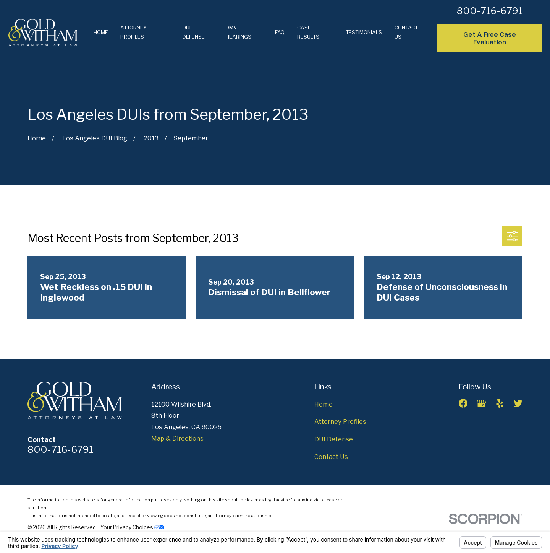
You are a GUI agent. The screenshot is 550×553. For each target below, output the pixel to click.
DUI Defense (333, 439)
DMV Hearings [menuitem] (238, 32)
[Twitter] (518, 403)
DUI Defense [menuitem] (194, 32)
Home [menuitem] (101, 32)
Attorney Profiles (340, 421)
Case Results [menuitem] (308, 32)
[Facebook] (463, 403)
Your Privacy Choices (132, 527)
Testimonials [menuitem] (364, 32)
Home (323, 404)
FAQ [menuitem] (280, 32)
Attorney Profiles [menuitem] (133, 32)
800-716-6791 (489, 10)
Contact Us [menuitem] (406, 32)
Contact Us (331, 456)
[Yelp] (499, 403)
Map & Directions (177, 438)
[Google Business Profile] (481, 403)
